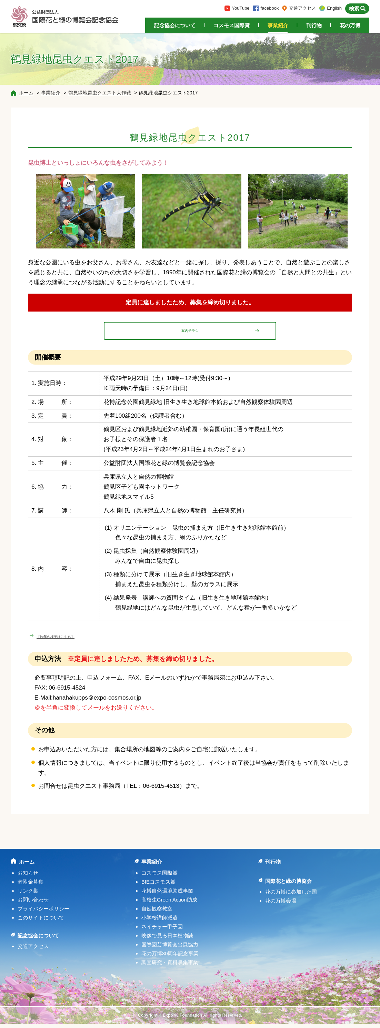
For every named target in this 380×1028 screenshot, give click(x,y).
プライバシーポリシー (43, 913)
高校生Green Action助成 (169, 904)
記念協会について (175, 25)
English (334, 8)
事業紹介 (278, 25)
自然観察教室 (156, 913)
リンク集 (28, 895)
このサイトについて (41, 922)
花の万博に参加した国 (291, 896)
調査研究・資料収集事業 (169, 966)
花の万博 (350, 25)
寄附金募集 (30, 886)
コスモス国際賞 (231, 25)
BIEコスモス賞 (158, 886)
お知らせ (28, 877)
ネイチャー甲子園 (162, 931)
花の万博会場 (280, 905)
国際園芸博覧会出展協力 (169, 948)
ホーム (26, 92)
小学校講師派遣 (159, 922)
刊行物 (314, 25)
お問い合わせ (33, 904)
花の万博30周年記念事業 (170, 957)
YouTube (241, 8)
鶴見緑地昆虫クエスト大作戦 (99, 92)
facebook (270, 8)
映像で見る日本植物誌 (167, 940)
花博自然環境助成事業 (167, 895)
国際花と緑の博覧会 (288, 885)
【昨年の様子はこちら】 (69, 640)
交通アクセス (302, 8)
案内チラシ (190, 332)
